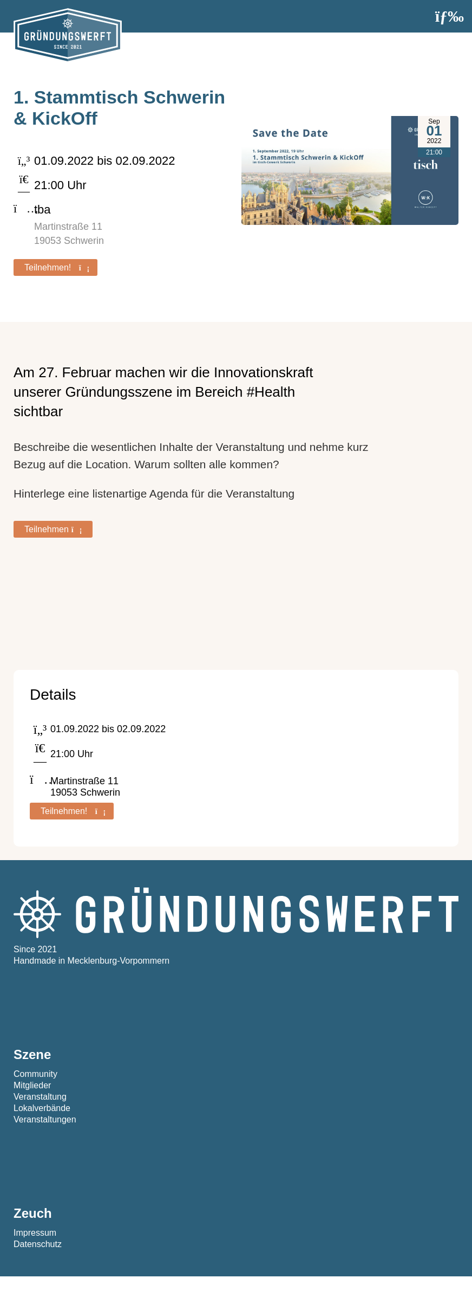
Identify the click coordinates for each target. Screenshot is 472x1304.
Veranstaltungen (45, 1119)
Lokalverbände (42, 1108)
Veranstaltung (40, 1096)
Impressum (35, 1232)
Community (35, 1074)
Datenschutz (38, 1244)
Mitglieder (32, 1085)
